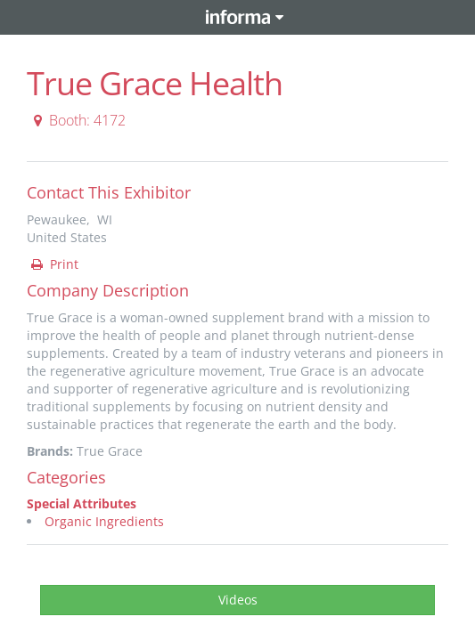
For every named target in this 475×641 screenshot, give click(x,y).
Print (53, 264)
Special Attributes (81, 503)
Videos (238, 599)
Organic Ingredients (104, 521)
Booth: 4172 (77, 120)
